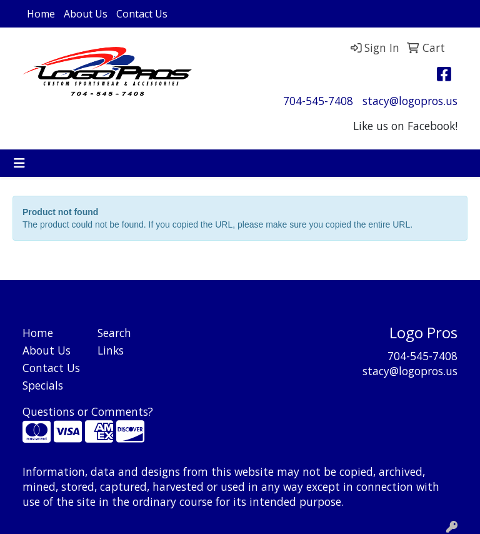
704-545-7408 (318, 100)
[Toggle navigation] (19, 163)
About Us (86, 14)
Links (111, 350)
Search (114, 332)
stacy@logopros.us (410, 100)
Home (41, 14)
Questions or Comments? (87, 411)
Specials (42, 385)
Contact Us (142, 14)
